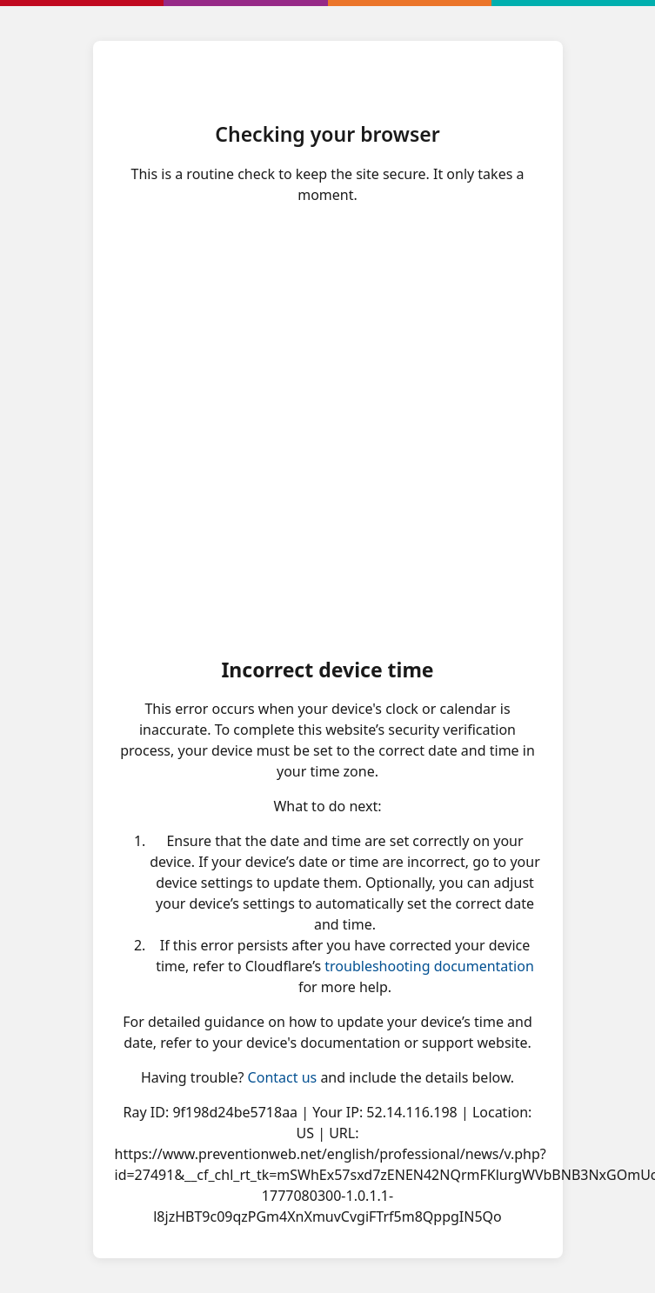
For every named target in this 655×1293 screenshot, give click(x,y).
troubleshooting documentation (429, 966)
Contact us (282, 1077)
